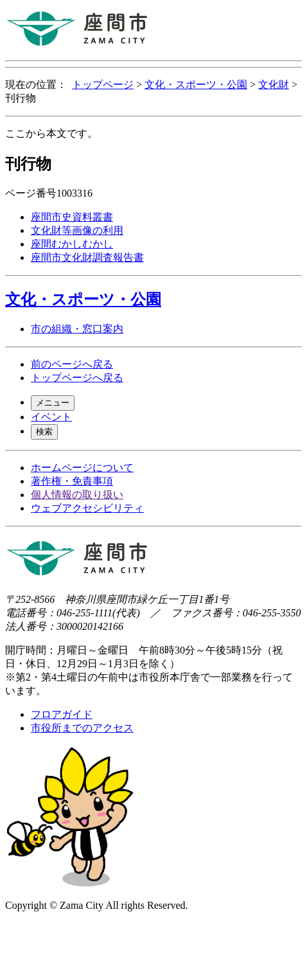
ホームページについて (82, 467)
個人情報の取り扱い (77, 494)
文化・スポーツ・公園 (196, 84)
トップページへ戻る (77, 377)
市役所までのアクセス (82, 727)
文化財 (273, 84)
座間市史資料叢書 (72, 216)
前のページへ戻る (72, 364)
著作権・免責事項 (72, 481)
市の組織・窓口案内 (77, 328)
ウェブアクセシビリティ (87, 508)
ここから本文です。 (51, 133)
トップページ (103, 84)
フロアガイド (61, 714)
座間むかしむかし (72, 243)
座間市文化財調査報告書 (87, 257)
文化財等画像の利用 (77, 230)
